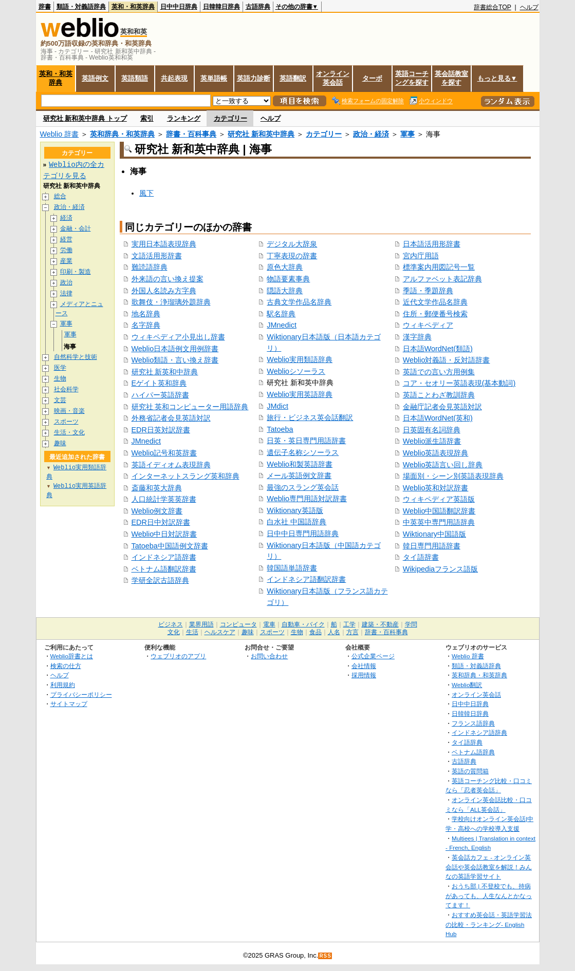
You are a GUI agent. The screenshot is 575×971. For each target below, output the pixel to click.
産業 (66, 261)
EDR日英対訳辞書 (161, 430)
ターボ (372, 78)
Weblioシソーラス (296, 371)
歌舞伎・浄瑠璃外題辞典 (171, 302)
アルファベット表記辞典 (442, 279)
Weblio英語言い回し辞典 (443, 465)
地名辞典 (146, 314)
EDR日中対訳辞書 (161, 522)
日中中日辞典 (178, 7)
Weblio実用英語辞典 (299, 394)
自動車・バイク (303, 624)
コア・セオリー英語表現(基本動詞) (459, 383)
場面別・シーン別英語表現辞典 (453, 476)
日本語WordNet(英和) (438, 418)
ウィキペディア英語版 (439, 499)
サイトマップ (68, 703)
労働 (66, 250)
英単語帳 (213, 78)
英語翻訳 (293, 78)
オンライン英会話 (332, 78)
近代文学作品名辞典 (435, 302)
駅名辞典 (281, 314)
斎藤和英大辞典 (157, 488)
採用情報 (363, 675)
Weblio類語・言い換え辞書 (175, 360)
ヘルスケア (220, 632)
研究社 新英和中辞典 (165, 372)
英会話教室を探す (451, 78)
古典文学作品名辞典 (299, 302)
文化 (174, 632)
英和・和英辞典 (133, 7)
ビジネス (170, 624)
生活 (192, 632)
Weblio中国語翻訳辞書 (439, 511)
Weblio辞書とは (71, 656)
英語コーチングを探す (412, 78)
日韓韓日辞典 (221, 7)
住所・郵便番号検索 (435, 314)
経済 (66, 218)
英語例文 (95, 78)
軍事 (407, 134)
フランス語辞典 (473, 723)
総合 (60, 196)
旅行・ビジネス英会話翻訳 (310, 417)
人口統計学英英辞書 (164, 499)
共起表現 (174, 78)
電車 (269, 624)
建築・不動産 (380, 624)
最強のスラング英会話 (303, 487)
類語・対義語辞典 (81, 7)
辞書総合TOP (492, 7)
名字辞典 (146, 325)
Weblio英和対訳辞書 (436, 488)
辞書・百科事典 (191, 134)
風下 (146, 193)
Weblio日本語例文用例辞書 (175, 349)
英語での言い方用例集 (439, 372)
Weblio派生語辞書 (432, 441)
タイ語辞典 (467, 742)
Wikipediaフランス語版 (440, 569)
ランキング (183, 118)
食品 (315, 632)
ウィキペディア (428, 325)
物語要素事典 (288, 279)
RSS (325, 956)
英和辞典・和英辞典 (122, 134)
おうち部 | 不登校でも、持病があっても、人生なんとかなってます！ (489, 895)
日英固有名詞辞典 (431, 430)
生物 (60, 379)
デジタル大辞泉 (292, 244)
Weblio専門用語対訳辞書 (307, 498)
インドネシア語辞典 (479, 732)
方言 (352, 632)
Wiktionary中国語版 (434, 534)
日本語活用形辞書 (431, 244)
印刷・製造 (75, 272)
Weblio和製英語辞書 (299, 464)
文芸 (60, 400)
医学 (60, 368)
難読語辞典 (150, 267)
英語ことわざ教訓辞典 (439, 395)
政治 (66, 282)
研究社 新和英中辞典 (261, 134)
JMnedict (146, 441)
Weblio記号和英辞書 (164, 453)
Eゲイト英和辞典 (159, 383)
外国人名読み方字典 (164, 291)
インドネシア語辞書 (164, 557)
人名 (334, 632)
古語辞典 (258, 7)
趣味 (60, 444)
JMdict (277, 406)
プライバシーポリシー (81, 694)
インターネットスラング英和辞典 (185, 476)
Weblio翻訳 (467, 684)
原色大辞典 (285, 267)
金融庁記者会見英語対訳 (442, 407)
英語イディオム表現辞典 (171, 465)
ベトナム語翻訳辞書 (164, 569)
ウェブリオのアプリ (178, 656)
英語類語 (134, 78)
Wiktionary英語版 (295, 510)
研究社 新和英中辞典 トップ (85, 118)
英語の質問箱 (470, 771)
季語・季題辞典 (428, 291)
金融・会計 (75, 228)
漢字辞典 (417, 337)
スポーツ (66, 422)
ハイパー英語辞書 (160, 395)
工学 (349, 624)
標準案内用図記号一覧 (439, 267)
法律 (66, 293)
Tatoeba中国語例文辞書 (170, 546)
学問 (411, 624)
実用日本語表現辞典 (164, 244)
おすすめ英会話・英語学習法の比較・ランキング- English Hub (489, 924)
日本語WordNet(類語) (438, 349)
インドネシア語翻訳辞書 (306, 579)
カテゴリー (230, 118)
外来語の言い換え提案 (167, 279)
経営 (66, 239)
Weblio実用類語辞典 (299, 359)
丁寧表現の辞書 (292, 256)
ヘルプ (529, 7)
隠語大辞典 (285, 291)
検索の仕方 (65, 665)
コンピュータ (238, 624)
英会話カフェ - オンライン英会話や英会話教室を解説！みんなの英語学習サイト (489, 867)
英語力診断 (253, 78)
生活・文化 (69, 433)
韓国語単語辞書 (292, 568)
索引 (147, 118)
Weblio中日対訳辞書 (164, 534)
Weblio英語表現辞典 (436, 453)
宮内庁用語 (421, 256)
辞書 (45, 7)
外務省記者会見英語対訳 (171, 418)
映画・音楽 (69, 411)
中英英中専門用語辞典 (439, 522)
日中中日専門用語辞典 (303, 533)
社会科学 (66, 390)
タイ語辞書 (421, 557)
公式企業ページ (373, 656)
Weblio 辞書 (59, 134)
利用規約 (62, 684)
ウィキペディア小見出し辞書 (178, 337)
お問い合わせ (269, 656)
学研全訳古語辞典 (160, 580)
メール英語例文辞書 (299, 475)
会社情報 (363, 665)
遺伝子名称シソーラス (303, 452)
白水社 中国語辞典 (296, 522)
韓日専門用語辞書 (431, 546)
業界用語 (201, 624)
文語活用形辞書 (157, 256)
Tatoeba (280, 429)
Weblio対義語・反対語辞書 (446, 360)
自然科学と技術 (75, 357)
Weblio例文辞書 (157, 511)
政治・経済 (371, 134)
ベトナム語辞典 (473, 752)
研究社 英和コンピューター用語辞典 (190, 407)
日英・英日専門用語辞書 (306, 440)
